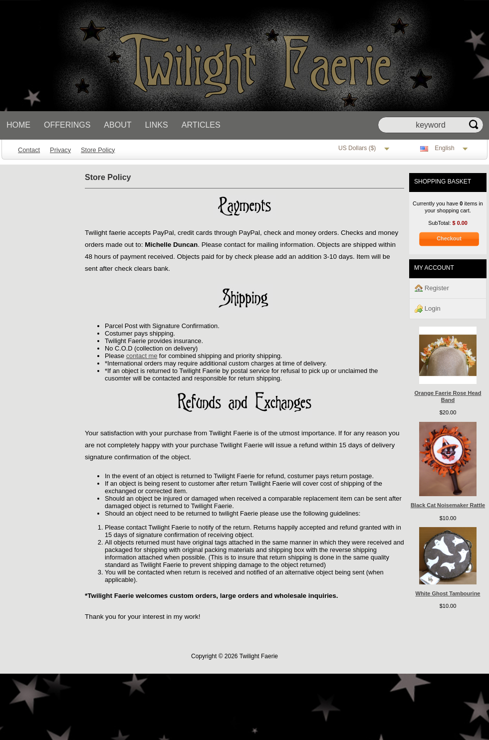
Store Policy (98, 150)
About (117, 125)
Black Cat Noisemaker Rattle (448, 505)
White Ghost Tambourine (448, 593)
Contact (29, 150)
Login (428, 309)
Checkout (449, 238)
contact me (142, 356)
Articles (201, 125)
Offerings (67, 125)
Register (432, 288)
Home (18, 125)
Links (156, 125)
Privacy (60, 150)
